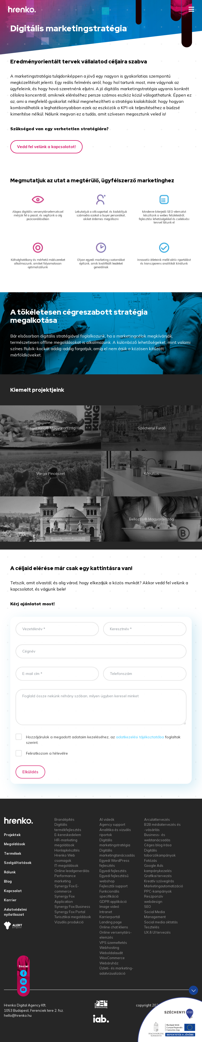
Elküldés (30, 777)
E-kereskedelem (67, 835)
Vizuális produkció (69, 922)
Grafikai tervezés (158, 876)
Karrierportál (109, 917)
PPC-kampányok (158, 891)
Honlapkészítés (67, 850)
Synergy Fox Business (72, 906)
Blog (8, 881)
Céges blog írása (157, 845)
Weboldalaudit (111, 953)
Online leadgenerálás (71, 871)
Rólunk (10, 872)
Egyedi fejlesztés (113, 871)
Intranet (105, 912)
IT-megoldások (66, 865)
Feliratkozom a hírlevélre (47, 759)
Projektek (12, 835)
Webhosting (109, 947)
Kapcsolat (13, 891)
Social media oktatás (161, 922)
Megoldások (14, 844)
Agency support (112, 824)
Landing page (110, 922)
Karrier (10, 900)
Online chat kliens (113, 927)
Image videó (109, 906)
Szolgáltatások (17, 862)
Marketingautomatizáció (163, 886)
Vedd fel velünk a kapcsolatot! (46, 146)
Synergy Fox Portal (69, 912)
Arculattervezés (157, 819)
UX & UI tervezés (157, 932)
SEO (147, 906)
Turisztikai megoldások (72, 917)
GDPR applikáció (113, 901)
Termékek (12, 853)
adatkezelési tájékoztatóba (140, 743)
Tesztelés (151, 927)
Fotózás (150, 860)
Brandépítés (64, 819)
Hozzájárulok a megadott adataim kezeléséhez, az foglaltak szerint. (103, 746)
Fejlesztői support (113, 886)
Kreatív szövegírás (159, 881)
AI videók (106, 819)
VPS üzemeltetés (113, 942)
